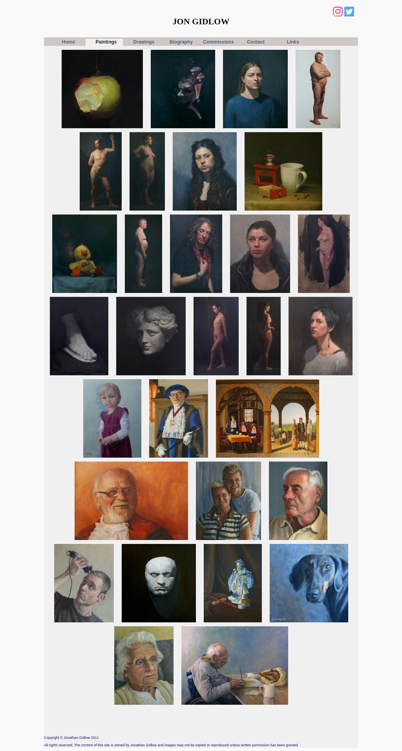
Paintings (106, 42)
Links (293, 42)
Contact (256, 42)
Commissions (218, 42)
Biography (181, 42)
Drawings (143, 42)
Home (68, 42)
